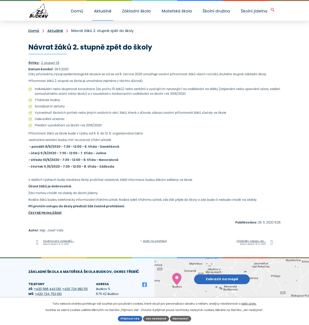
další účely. (249, 304)
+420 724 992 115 (75, 289)
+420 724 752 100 (48, 294)
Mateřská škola (177, 11)
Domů (77, 11)
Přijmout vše (129, 318)
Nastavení (181, 318)
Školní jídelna (254, 11)
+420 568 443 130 (47, 289)
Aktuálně (102, 11)
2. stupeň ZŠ (50, 63)
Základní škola (136, 11)
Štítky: (33, 63)
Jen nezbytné (156, 318)
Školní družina (216, 11)
